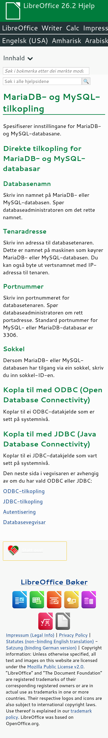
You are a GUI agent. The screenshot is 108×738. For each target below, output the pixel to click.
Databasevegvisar (24, 522)
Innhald (14, 57)
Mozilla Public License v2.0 (55, 666)
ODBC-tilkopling (24, 491)
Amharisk (66, 40)
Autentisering (19, 511)
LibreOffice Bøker (54, 582)
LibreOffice (20, 28)
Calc (72, 28)
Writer (51, 28)
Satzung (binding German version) (41, 647)
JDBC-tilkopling (23, 501)
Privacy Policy (73, 635)
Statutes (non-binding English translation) (50, 641)
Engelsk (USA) (25, 40)
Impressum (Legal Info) (30, 635)
